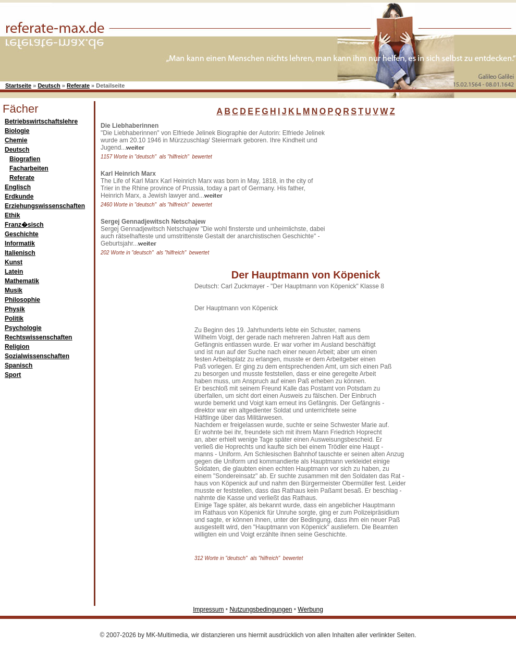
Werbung (310, 609)
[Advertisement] (406, 187)
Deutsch (49, 85)
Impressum (208, 609)
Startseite (18, 85)
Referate (78, 85)
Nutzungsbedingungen (260, 609)
